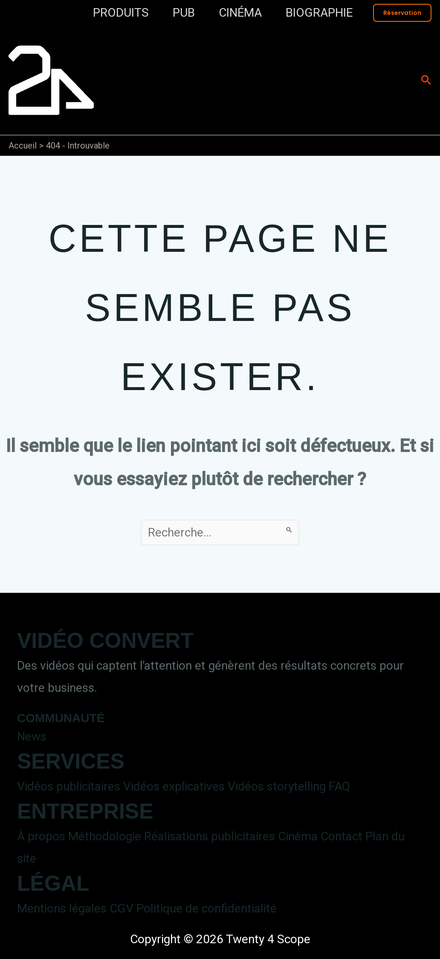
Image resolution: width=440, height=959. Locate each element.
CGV (121, 908)
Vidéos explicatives (174, 786)
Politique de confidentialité (206, 908)
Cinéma (298, 836)
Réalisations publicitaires (209, 836)
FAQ (339, 786)
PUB (184, 13)
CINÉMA (240, 13)
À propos (41, 836)
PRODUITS (121, 13)
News (31, 736)
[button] (402, 13)
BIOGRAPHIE (319, 13)
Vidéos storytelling (277, 786)
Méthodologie (104, 836)
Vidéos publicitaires (68, 786)
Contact (341, 836)
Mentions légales (62, 908)
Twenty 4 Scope (211, 70)
